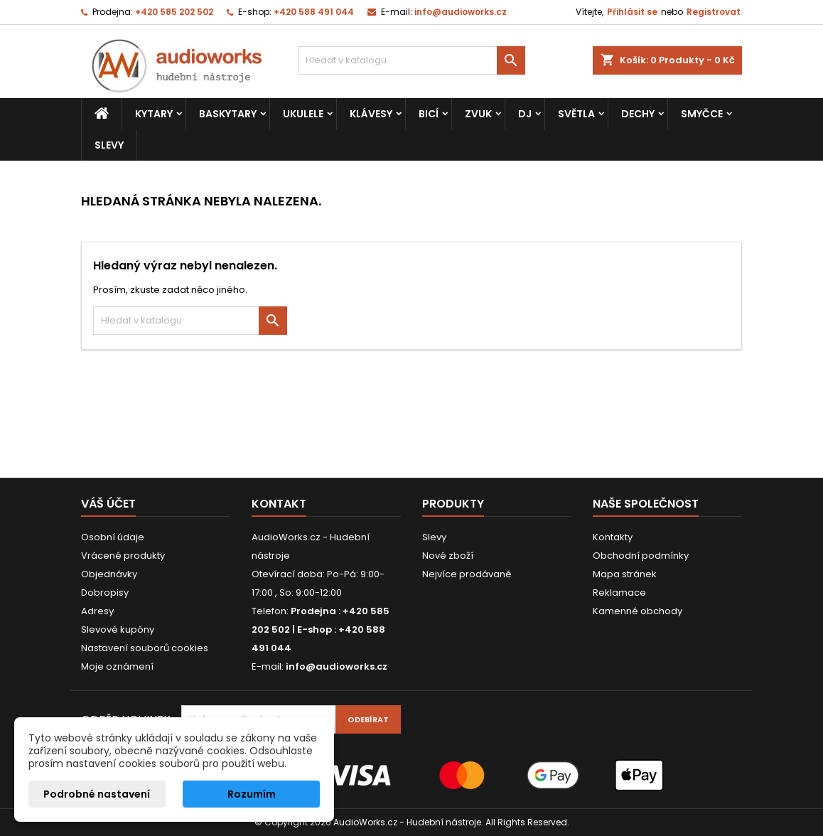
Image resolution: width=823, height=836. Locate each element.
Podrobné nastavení (96, 794)
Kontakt (279, 503)
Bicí (429, 114)
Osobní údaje (112, 537)
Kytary (154, 114)
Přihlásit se (632, 12)
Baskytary (228, 114)
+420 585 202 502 (174, 12)
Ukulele (303, 114)
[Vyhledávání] (411, 60)
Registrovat (714, 12)
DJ (525, 114)
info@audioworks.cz (460, 12)
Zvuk (478, 114)
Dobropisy (105, 592)
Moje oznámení (117, 666)
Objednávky (109, 574)
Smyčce (702, 114)
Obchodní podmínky (641, 555)
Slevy (109, 145)
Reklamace (619, 592)
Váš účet (108, 503)
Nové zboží (447, 555)
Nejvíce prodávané (467, 574)
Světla (576, 114)
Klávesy (371, 114)
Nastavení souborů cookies (144, 648)
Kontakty (613, 537)
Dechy (638, 114)
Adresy (97, 611)
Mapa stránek (625, 574)
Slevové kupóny (117, 629)
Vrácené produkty (123, 555)
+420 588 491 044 (314, 12)
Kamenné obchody (637, 611)
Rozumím (251, 794)
